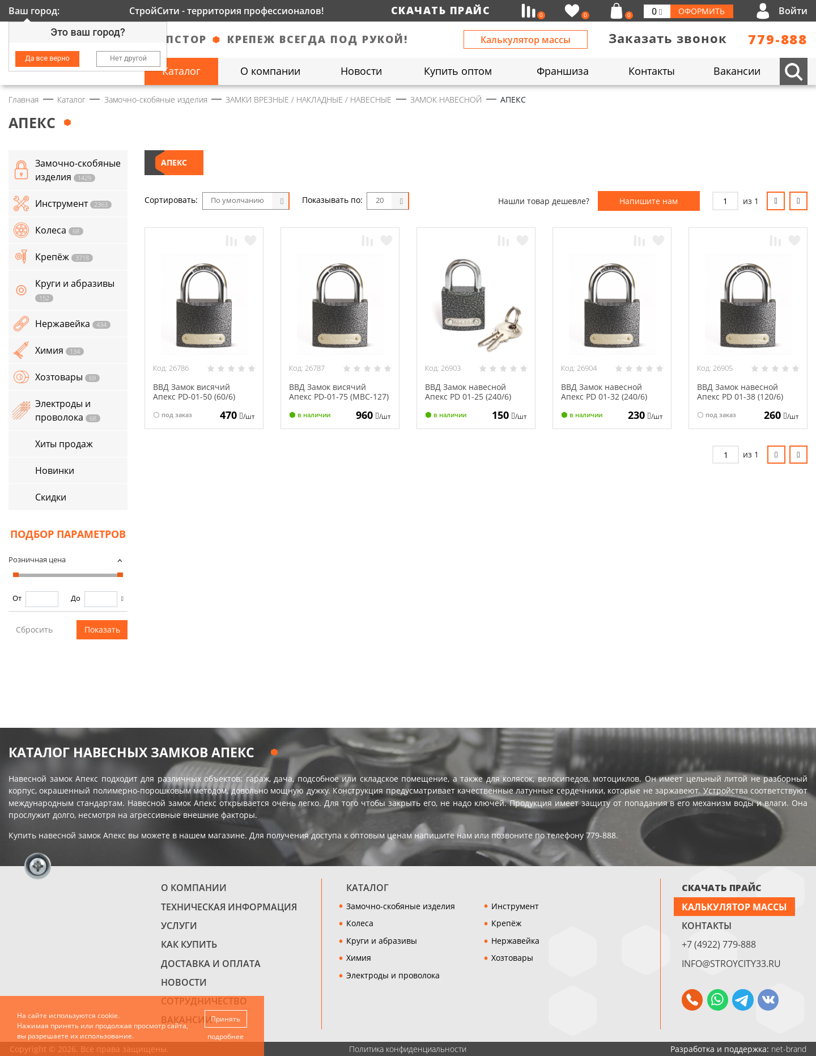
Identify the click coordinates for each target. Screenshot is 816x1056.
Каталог (367, 887)
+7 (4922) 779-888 (719, 944)
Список (453, 201)
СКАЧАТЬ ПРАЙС (722, 887)
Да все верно (47, 58)
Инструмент (515, 906)
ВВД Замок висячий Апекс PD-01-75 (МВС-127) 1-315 (339, 396)
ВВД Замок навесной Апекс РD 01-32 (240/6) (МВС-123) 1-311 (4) (604, 396)
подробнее (226, 1036)
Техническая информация (229, 907)
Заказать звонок (668, 38)
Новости (184, 982)
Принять (226, 1018)
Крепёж (506, 923)
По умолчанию (237, 200)
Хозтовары (512, 957)
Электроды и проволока (393, 975)
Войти (793, 11)
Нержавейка (515, 940)
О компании (194, 887)
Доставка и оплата (211, 963)
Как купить (189, 944)
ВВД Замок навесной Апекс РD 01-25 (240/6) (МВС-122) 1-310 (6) (468, 396)
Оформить (701, 11)
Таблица (477, 201)
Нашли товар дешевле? (543, 201)
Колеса (359, 923)
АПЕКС (174, 162)
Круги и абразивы (381, 940)
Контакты (707, 925)
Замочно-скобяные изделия (400, 906)
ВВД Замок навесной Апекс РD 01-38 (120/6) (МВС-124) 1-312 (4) (740, 396)
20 (380, 200)
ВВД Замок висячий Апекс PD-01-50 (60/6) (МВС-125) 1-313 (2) (194, 396)
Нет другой (128, 58)
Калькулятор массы (526, 39)
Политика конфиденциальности (407, 1049)
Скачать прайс (441, 10)
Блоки (430, 201)
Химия (358, 957)
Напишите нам (648, 201)
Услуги (179, 925)
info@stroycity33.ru (731, 963)
